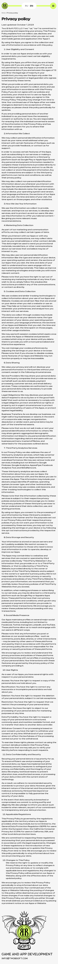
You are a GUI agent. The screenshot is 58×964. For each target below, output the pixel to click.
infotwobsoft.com (15, 958)
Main (4, 13)
